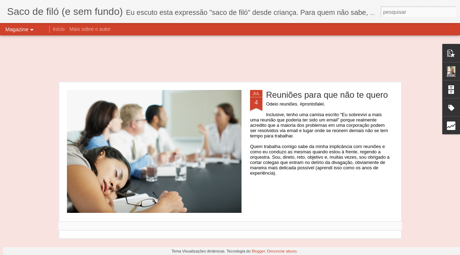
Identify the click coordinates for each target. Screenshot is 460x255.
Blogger (258, 251)
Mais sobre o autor (89, 29)
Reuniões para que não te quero (327, 95)
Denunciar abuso (281, 251)
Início (58, 29)
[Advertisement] (230, 58)
